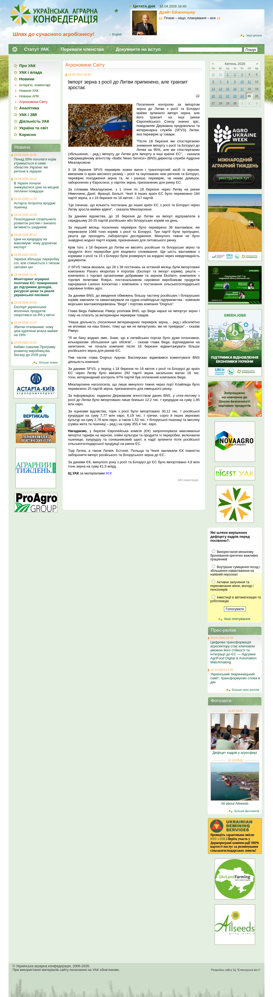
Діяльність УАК (34, 121)
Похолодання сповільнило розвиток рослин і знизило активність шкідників (35, 223)
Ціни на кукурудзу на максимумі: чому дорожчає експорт (35, 243)
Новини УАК (28, 91)
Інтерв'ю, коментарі (34, 85)
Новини (26, 79)
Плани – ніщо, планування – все (190, 18)
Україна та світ (33, 128)
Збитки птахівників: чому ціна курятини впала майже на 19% (36, 331)
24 (242, 96)
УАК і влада (30, 72)
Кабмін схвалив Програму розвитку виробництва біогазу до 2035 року (34, 351)
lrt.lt (108, 473)
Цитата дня (144, 6)
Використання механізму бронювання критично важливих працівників (234, 555)
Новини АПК (29, 96)
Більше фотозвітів (247, 811)
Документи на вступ (138, 49)
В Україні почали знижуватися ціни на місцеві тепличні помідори (36, 187)
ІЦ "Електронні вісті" (246, 969)
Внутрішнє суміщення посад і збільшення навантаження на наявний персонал (235, 570)
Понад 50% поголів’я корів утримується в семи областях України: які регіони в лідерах (35, 165)
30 (213, 74)
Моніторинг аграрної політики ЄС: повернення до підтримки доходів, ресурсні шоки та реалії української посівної (36, 287)
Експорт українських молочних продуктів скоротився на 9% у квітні (34, 311)
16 (234, 88)
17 (242, 88)
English (117, 34)
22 (227, 96)
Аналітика (29, 108)
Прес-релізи (223, 630)
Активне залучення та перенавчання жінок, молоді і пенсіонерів (231, 585)
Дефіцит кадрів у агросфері (234, 753)
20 (213, 96)
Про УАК (27, 65)
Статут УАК (36, 49)
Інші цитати (254, 35)
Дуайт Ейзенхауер (177, 12)
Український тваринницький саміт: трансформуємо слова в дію (235, 678)
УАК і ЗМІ (28, 114)
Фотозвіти (221, 700)
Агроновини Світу (85, 65)
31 (220, 74)
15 (227, 88)
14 (220, 88)
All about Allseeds (234, 803)
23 (234, 96)
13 (213, 88)
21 (220, 96)
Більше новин (48, 362)
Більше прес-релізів (245, 689)
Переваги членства (82, 49)
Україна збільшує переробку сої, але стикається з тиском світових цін (36, 263)
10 (242, 81)
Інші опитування (237, 619)
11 (249, 81)
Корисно (27, 134)
